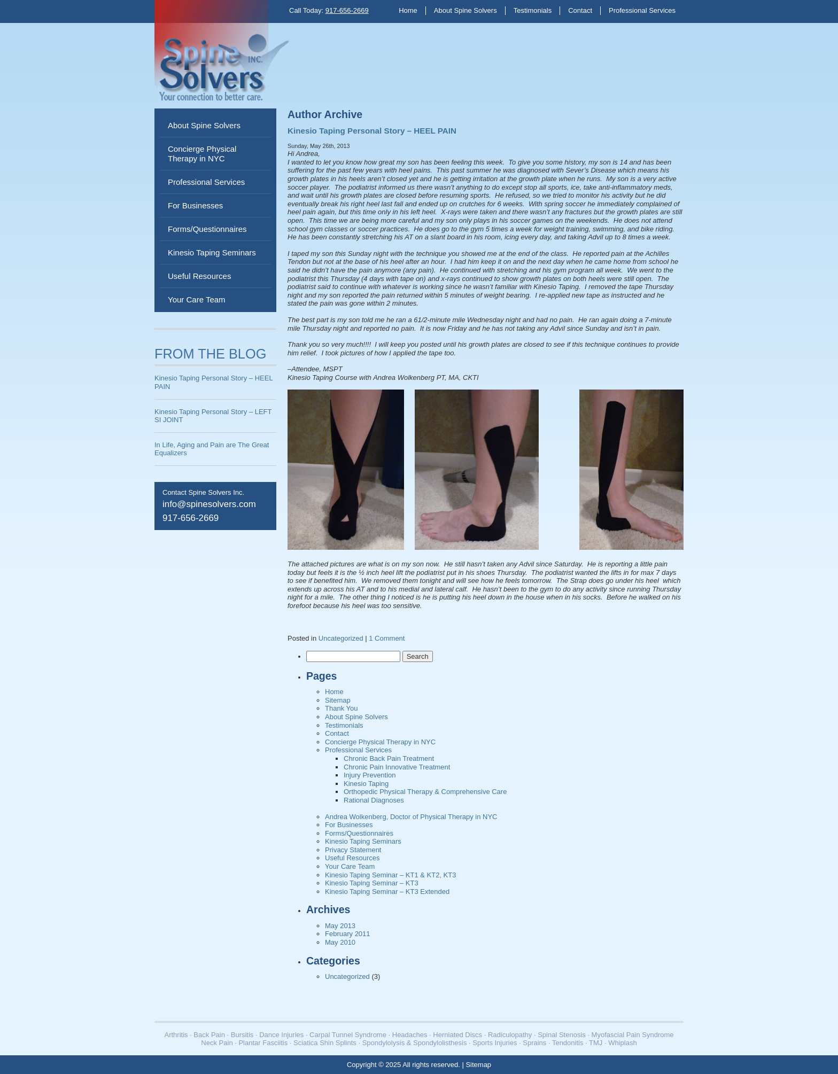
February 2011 (347, 934)
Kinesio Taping (366, 784)
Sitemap (338, 700)
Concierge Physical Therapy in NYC (202, 153)
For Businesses (195, 205)
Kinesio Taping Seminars (212, 252)
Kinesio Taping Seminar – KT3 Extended (387, 892)
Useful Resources (199, 276)
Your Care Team (197, 299)
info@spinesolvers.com (209, 504)
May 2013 (340, 926)
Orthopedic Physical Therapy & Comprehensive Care (425, 792)
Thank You (341, 708)
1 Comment (387, 638)
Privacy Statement (353, 850)
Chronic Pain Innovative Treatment (397, 767)
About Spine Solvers (465, 10)
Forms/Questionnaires (207, 229)
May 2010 (340, 942)
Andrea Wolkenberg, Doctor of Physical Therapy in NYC (411, 817)
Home (408, 10)
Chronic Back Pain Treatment (389, 758)
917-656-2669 (347, 10)
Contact (580, 10)
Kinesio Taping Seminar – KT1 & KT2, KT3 (390, 875)
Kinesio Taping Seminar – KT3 (371, 883)
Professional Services (642, 10)
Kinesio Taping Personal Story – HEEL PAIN (372, 130)
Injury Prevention (370, 775)
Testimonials (533, 10)
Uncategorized (341, 638)
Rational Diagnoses (374, 800)
